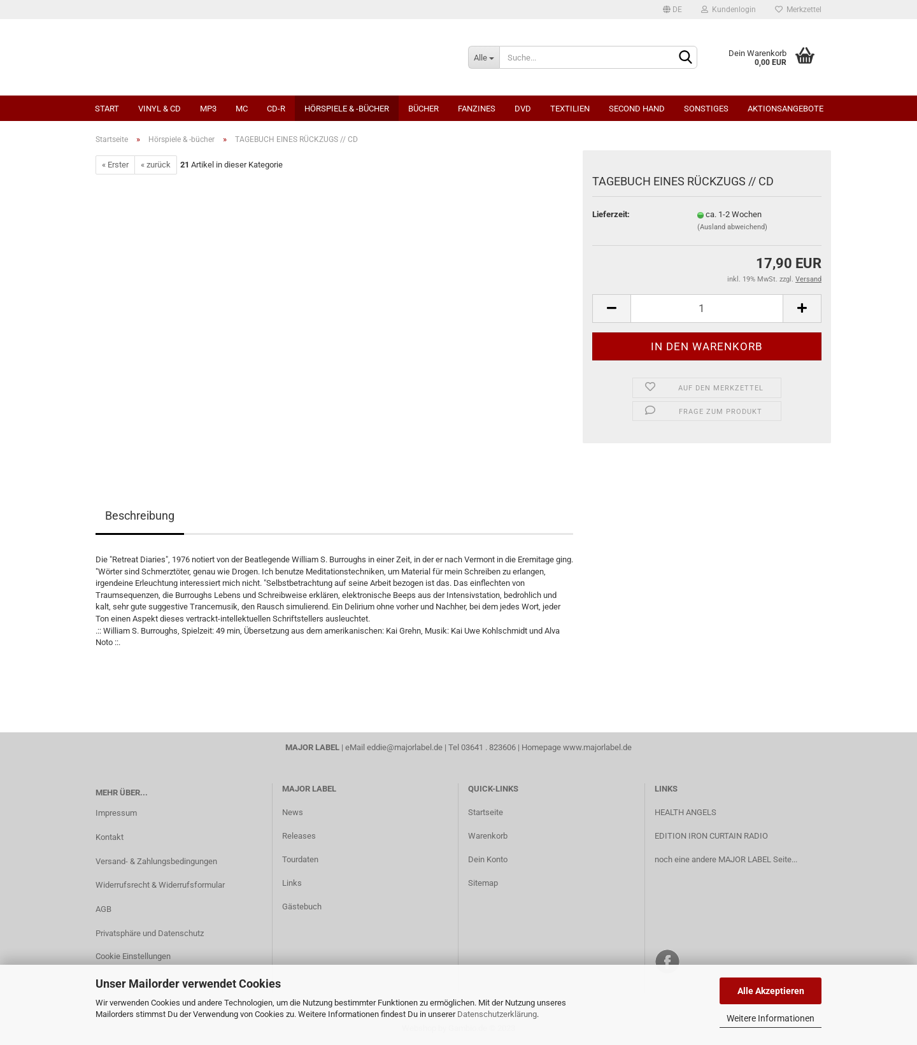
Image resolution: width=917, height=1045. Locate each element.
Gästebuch (302, 906)
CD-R (276, 108)
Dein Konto (488, 859)
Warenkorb (488, 836)
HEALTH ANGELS (685, 812)
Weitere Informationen (770, 1018)
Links (292, 883)
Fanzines (476, 108)
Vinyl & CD (159, 108)
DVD (523, 108)
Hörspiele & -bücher (346, 108)
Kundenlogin (728, 9)
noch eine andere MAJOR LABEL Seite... (726, 859)
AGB (103, 909)
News (292, 812)
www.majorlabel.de (597, 747)
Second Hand (637, 108)
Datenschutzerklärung (497, 1014)
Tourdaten (300, 859)
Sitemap (483, 883)
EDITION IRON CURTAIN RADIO (711, 836)
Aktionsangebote (785, 108)
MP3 (208, 108)
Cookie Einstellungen (133, 956)
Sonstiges (706, 108)
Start (107, 108)
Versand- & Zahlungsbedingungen (156, 861)
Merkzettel (798, 9)
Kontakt (110, 837)
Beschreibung (139, 515)
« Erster (115, 164)
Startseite (485, 812)
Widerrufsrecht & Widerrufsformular (160, 885)
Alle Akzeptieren (770, 991)
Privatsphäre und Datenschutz (150, 933)
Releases (299, 836)
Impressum (116, 813)
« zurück (156, 164)
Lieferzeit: (611, 214)
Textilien (570, 108)
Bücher (423, 108)
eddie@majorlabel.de (405, 747)
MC (242, 108)
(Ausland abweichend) (732, 227)
